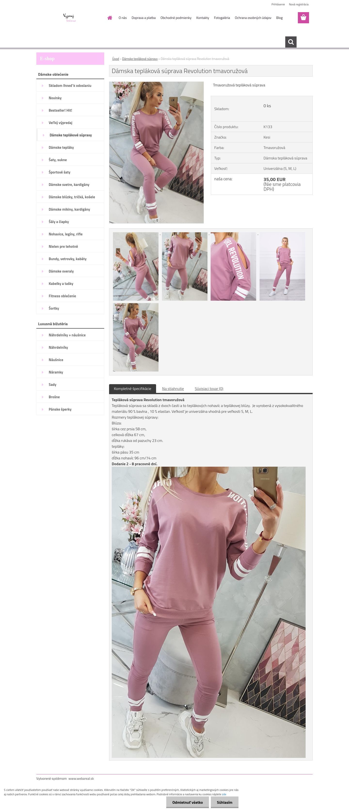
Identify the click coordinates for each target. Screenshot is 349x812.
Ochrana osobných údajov (253, 17)
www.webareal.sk (81, 778)
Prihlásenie (278, 4)
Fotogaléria (222, 17)
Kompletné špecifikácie (132, 388)
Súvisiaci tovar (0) (209, 388)
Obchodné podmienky (175, 17)
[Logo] (69, 18)
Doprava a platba (144, 17)
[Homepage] (109, 17)
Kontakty (202, 17)
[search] (290, 42)
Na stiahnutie (173, 388)
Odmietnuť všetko (187, 802)
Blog (279, 17)
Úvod (115, 58)
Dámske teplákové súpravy (140, 58)
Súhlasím (224, 802)
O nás (123, 17)
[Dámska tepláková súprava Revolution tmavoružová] (156, 84)
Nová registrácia (299, 4)
